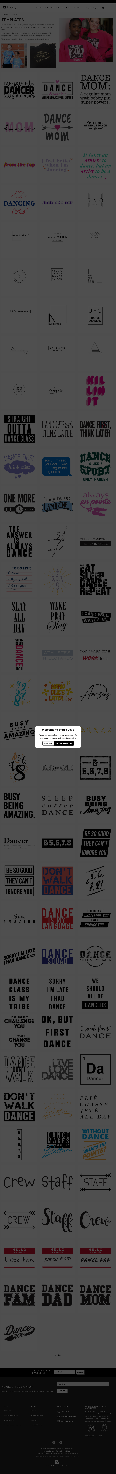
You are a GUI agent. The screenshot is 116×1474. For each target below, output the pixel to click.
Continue (48, 743)
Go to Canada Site (64, 743)
